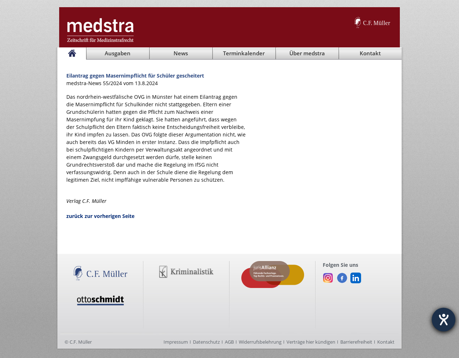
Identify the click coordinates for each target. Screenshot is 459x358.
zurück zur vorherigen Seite (100, 216)
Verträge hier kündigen (311, 342)
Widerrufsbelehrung (260, 342)
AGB (229, 342)
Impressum (176, 342)
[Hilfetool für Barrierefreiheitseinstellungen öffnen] (443, 319)
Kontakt (385, 342)
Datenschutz (206, 342)
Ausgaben (118, 53)
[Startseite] (71, 53)
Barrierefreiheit (356, 342)
